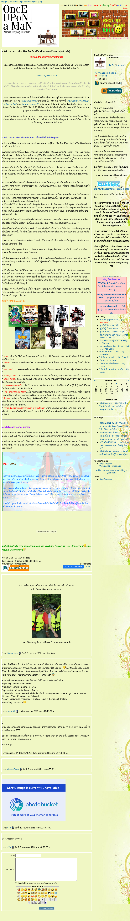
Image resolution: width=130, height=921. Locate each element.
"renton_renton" (9, 104)
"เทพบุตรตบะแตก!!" (30, 104)
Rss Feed (101, 76)
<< (95, 380)
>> (127, 380)
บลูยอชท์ (13, 711)
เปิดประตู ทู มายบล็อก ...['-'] (111, 319)
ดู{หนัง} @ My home (108, 328)
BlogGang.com (106, 463)
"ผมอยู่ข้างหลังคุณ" (29, 101)
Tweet (87, 566)
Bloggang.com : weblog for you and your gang (21, 1)
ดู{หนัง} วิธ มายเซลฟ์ (108, 325)
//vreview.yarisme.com (46, 75)
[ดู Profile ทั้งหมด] (117, 65)
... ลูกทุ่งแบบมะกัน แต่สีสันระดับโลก (111, 298)
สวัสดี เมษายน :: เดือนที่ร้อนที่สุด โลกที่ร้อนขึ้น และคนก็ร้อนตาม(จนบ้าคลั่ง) (113, 406)
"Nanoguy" (84, 101)
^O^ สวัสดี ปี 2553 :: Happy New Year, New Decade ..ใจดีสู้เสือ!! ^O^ (114, 445)
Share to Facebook (73, 566)
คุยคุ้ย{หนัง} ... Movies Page (111, 331)
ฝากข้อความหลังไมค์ (105, 73)
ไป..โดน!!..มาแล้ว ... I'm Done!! (113, 357)
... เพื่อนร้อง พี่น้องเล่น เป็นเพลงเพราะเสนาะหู (111, 286)
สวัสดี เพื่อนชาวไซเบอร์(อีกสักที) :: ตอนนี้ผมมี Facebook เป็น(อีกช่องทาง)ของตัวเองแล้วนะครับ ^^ (114, 435)
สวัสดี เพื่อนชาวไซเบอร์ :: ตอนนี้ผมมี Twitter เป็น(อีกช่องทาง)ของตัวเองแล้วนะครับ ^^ (114, 454)
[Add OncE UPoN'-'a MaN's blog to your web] (111, 471)
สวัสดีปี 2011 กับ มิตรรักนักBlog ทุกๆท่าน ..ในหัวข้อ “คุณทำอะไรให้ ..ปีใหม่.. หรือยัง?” (113, 426)
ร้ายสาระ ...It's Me (107, 360)
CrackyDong (14, 769)
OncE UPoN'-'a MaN (108, 276)
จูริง (10, 828)
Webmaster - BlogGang (110, 466)
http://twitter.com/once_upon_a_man (111, 189)
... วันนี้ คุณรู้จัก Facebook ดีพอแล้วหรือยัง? (111, 309)
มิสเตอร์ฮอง (14, 653)
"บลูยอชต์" (72, 101)
